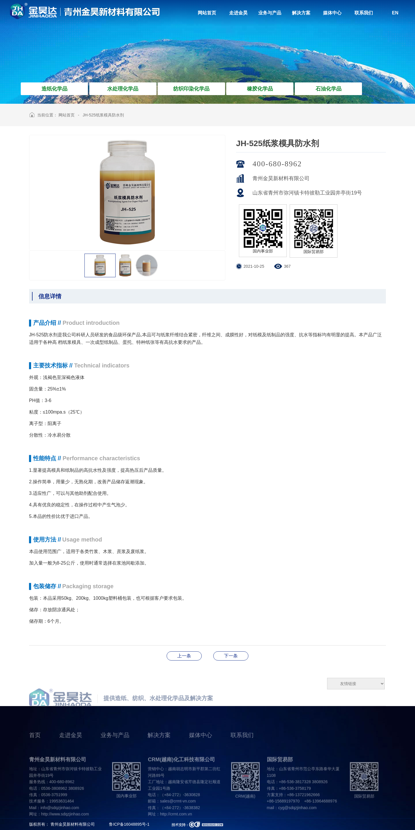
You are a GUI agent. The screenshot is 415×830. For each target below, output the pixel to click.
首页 (35, 744)
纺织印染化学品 (191, 89)
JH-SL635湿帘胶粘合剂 (184, 655)
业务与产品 (115, 744)
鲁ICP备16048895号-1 (129, 824)
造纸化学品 (54, 89)
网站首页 (67, 115)
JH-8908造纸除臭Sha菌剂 (231, 655)
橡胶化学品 (260, 89)
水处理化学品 (122, 89)
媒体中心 (200, 744)
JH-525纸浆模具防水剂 (103, 115)
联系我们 (242, 744)
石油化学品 (329, 89)
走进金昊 (70, 744)
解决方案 (159, 744)
